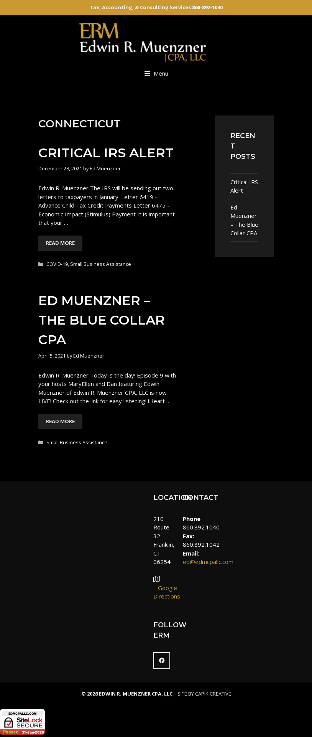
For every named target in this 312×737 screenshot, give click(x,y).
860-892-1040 (207, 7)
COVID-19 (57, 264)
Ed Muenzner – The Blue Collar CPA (101, 320)
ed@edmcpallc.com (208, 562)
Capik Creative (213, 693)
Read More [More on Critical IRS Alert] (60, 242)
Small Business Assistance (100, 264)
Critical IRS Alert (106, 153)
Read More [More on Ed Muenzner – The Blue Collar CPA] (60, 421)
